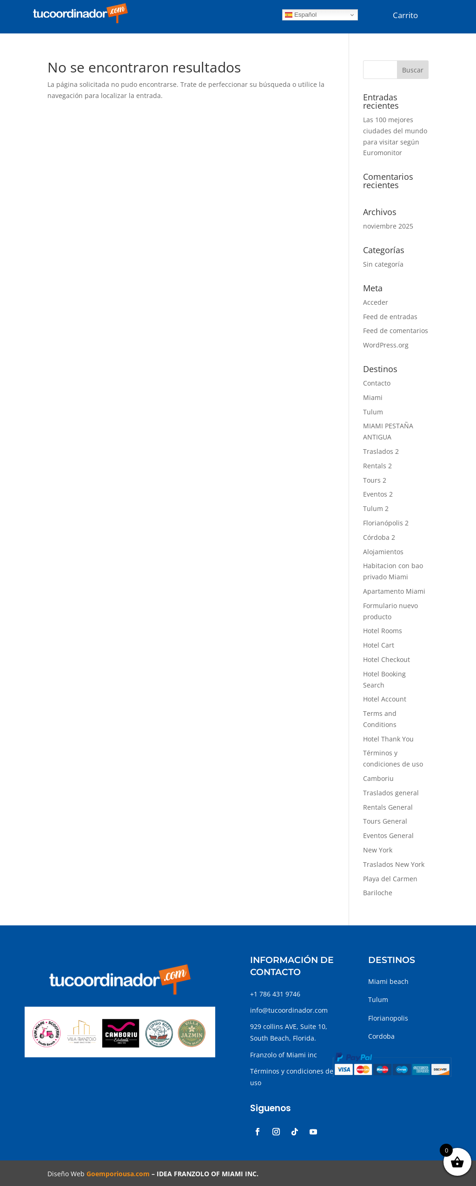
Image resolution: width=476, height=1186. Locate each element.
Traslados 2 (381, 451)
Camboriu (378, 778)
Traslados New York (393, 864)
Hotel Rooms (382, 630)
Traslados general (391, 792)
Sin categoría (383, 264)
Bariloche (377, 892)
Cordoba (381, 1036)
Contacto (376, 383)
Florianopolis (388, 1018)
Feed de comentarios (395, 330)
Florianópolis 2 (386, 522)
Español (301, 15)
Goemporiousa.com (118, 1173)
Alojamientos (383, 551)
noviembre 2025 (388, 226)
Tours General (385, 821)
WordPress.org (386, 345)
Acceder (375, 302)
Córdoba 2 (379, 537)
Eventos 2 (378, 494)
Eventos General (388, 835)
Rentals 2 (377, 465)
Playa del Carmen (390, 878)
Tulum (373, 411)
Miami (373, 397)
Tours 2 (374, 480)
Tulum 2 (376, 508)
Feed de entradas (390, 316)
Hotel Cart (378, 645)
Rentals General (388, 807)
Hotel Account (384, 699)
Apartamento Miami (394, 591)
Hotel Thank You (388, 738)
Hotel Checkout (386, 659)
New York (377, 849)
